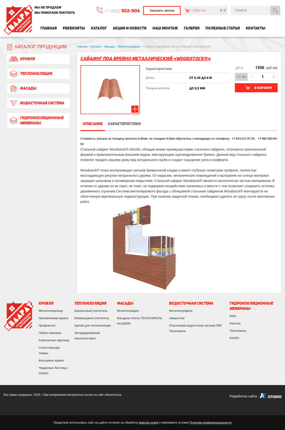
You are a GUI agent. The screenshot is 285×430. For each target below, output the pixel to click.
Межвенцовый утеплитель (91, 318)
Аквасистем (177, 318)
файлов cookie (148, 422)
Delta (233, 316)
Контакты (256, 28)
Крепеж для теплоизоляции (92, 325)
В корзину (263, 88)
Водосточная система (36, 103)
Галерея (192, 28)
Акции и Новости (130, 28)
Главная (48, 28)
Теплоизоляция (30, 73)
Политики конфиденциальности (211, 422)
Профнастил (47, 325)
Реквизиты (74, 28)
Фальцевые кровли (51, 360)
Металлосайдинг (128, 311)
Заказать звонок (162, 10)
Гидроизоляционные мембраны (36, 120)
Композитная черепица (54, 340)
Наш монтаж (165, 28)
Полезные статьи (222, 28)
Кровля (21, 59)
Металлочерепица (51, 311)
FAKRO (234, 338)
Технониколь (238, 330)
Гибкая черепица (50, 333)
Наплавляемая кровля (53, 318)
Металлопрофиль (181, 311)
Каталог (99, 28)
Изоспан (235, 323)
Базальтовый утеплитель (90, 311)
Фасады (22, 88)
